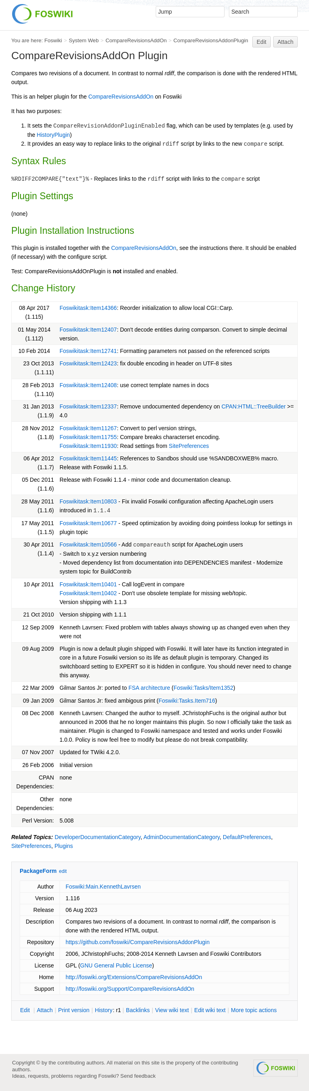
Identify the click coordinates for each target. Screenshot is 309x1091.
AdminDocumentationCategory (181, 837)
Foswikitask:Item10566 (88, 544)
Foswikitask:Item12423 (88, 363)
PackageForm (38, 871)
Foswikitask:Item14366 (88, 308)
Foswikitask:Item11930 (88, 446)
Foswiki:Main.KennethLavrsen (103, 886)
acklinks (138, 1010)
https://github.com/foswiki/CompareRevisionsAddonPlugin (138, 942)
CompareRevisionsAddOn (136, 40)
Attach (286, 42)
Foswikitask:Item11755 (88, 437)
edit (63, 871)
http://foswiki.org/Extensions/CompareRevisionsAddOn (134, 977)
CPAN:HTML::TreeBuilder (253, 406)
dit (25, 1010)
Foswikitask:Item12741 (88, 351)
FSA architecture (149, 688)
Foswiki (53, 40)
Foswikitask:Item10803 (88, 501)
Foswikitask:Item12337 (88, 406)
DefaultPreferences (247, 837)
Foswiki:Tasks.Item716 (187, 700)
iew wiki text (172, 1010)
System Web (84, 40)
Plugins (63, 846)
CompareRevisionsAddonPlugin (210, 40)
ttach (45, 1010)
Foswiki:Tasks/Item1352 (203, 688)
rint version (74, 1010)
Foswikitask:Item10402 (88, 593)
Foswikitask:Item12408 (88, 385)
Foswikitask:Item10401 (88, 584)
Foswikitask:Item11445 (88, 458)
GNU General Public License (116, 965)
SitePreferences (189, 446)
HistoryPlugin (53, 135)
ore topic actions (254, 1010)
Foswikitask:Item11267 (88, 428)
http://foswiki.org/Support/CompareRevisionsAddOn (130, 989)
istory (104, 1010)
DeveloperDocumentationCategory (98, 837)
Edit (261, 42)
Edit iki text (210, 1010)
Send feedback (138, 1076)
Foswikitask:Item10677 (88, 523)
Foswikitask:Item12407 (88, 329)
